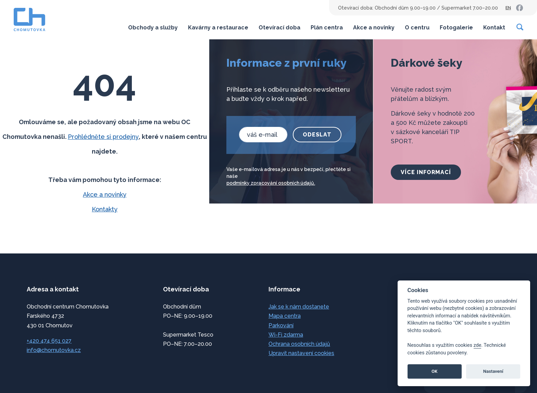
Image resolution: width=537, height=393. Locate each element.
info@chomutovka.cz (54, 350)
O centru (417, 27)
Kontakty (104, 209)
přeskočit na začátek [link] (34, 373)
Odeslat (317, 134)
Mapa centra (284, 316)
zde (478, 345)
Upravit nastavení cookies (301, 353)
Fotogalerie (456, 27)
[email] (263, 134)
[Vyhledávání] (520, 27)
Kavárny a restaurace (218, 27)
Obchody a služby (153, 27)
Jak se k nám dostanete (298, 306)
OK (434, 371)
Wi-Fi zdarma (285, 334)
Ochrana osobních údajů (299, 344)
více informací (426, 172)
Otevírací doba (279, 27)
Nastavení (493, 371)
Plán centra (327, 27)
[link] (519, 7)
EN (508, 7)
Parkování (281, 325)
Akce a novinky (374, 27)
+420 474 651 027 (49, 341)
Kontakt (494, 27)
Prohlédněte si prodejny (103, 136)
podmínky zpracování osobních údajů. (270, 183)
